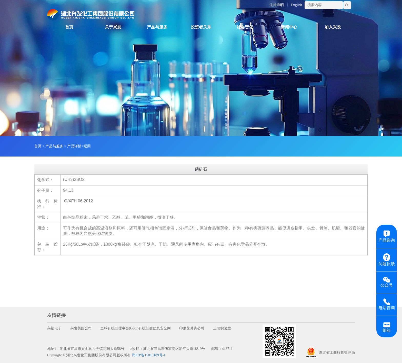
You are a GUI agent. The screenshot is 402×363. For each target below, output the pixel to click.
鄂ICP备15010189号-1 (148, 355)
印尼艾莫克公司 (191, 328)
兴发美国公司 (81, 328)
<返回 (86, 146)
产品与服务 (157, 27)
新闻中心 (289, 27)
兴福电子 (54, 328)
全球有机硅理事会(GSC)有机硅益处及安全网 (135, 328)
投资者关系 (201, 27)
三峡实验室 (222, 328)
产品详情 (74, 146)
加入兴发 (333, 27)
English (296, 5)
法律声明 (276, 5)
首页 (69, 27)
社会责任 (245, 27)
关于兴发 (113, 27)
